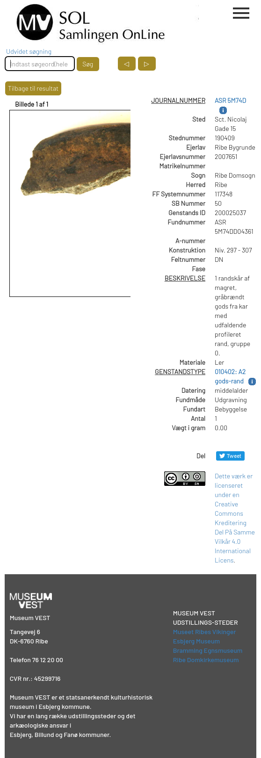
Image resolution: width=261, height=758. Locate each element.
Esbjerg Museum (196, 641)
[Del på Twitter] (230, 456)
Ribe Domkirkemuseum (206, 660)
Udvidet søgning (28, 51)
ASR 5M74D (230, 100)
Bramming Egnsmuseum (208, 650)
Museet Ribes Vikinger (204, 631)
